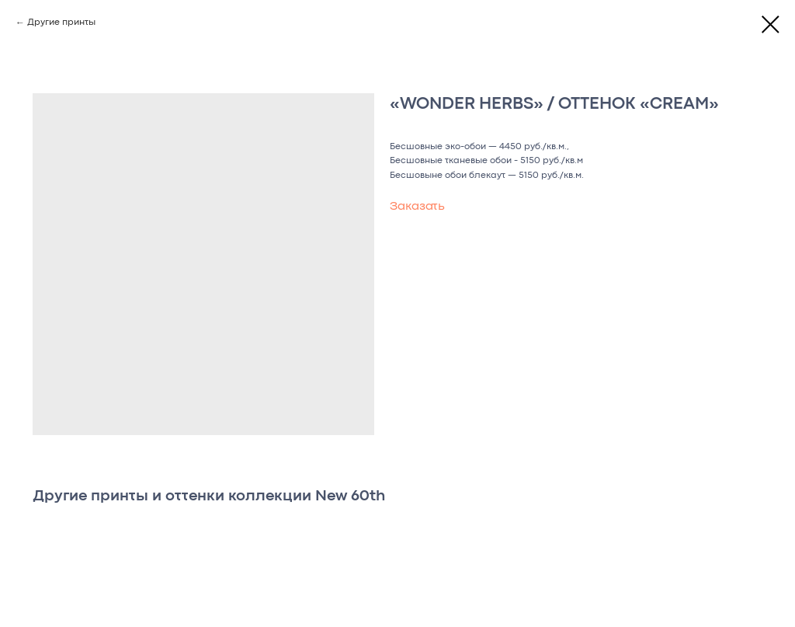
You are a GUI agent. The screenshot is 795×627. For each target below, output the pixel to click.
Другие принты (61, 22)
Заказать (417, 206)
